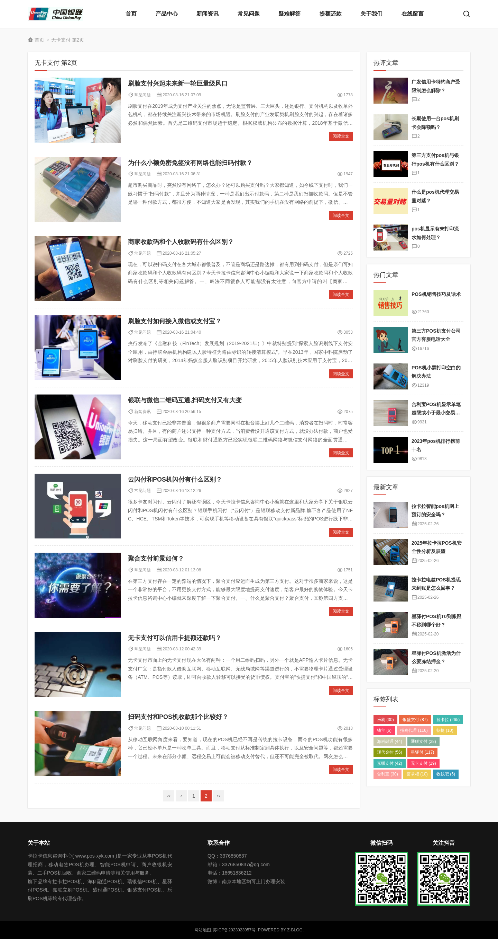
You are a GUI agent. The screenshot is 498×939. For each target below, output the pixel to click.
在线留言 (413, 14)
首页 (131, 14)
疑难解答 (289, 14)
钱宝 (384, 730)
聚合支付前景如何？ (156, 558)
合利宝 (387, 774)
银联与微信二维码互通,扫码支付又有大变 (185, 400)
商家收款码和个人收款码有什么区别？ (181, 241)
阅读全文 (341, 136)
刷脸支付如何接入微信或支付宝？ (174, 321)
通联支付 (423, 741)
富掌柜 (417, 774)
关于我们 (371, 14)
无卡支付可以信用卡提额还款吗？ (174, 637)
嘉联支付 (389, 763)
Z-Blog (295, 930)
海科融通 (389, 741)
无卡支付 (423, 763)
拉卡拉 (448, 719)
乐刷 (385, 719)
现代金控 (389, 752)
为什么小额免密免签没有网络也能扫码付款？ (190, 162)
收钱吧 (445, 774)
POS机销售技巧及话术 (436, 294)
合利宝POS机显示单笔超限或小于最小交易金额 (436, 413)
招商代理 (413, 730)
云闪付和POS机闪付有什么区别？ (175, 479)
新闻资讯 (207, 14)
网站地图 (202, 930)
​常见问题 (142, 95)
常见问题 (249, 14)
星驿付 (422, 752)
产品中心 (167, 14)
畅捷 (444, 730)
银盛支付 (415, 719)
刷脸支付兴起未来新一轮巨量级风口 (178, 83)
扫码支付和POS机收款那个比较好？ (178, 716)
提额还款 (331, 14)
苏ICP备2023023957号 (234, 930)
